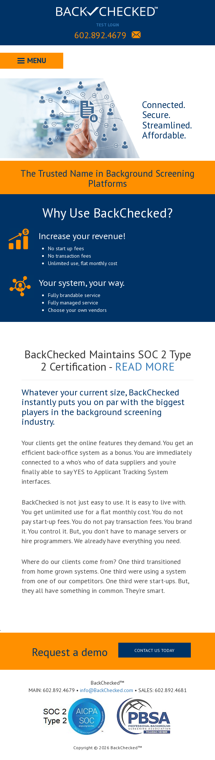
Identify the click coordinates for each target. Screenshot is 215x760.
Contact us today (154, 650)
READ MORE (145, 366)
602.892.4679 (100, 35)
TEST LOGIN (107, 24)
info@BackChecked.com (106, 690)
